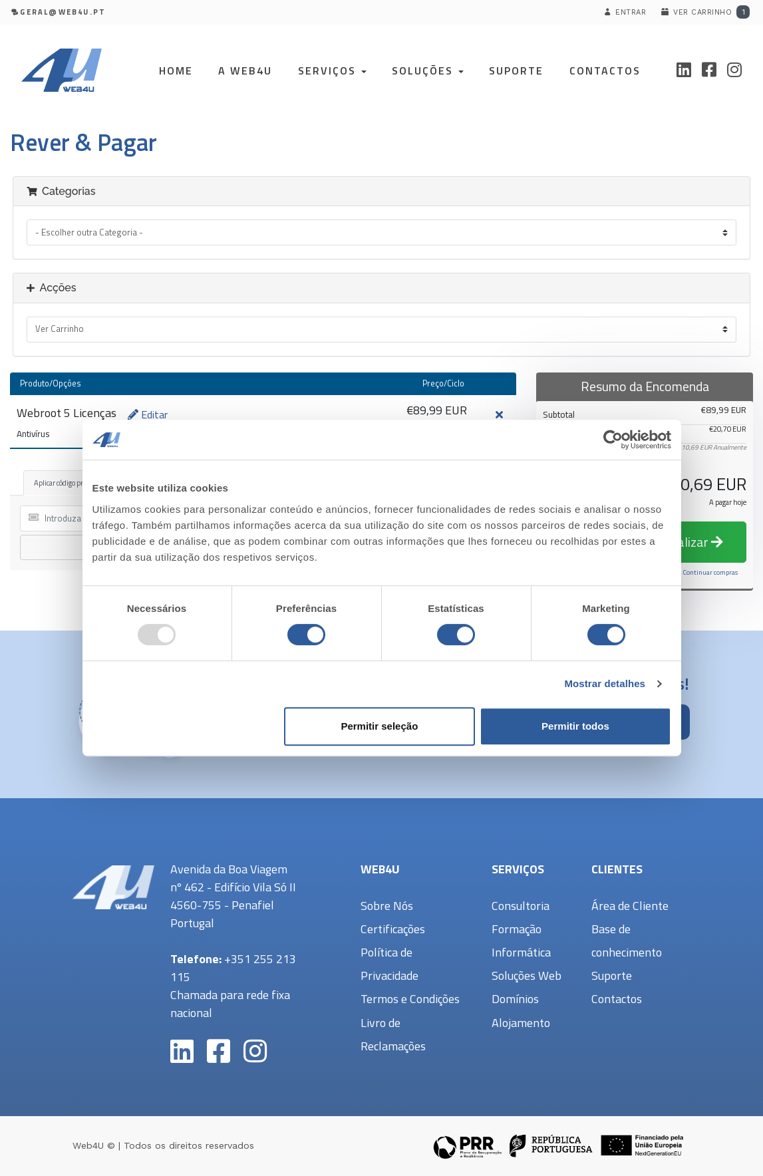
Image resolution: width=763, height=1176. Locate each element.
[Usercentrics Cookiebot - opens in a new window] (613, 440)
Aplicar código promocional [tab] (74, 482)
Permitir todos (575, 726)
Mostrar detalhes (604, 683)
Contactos (605, 70)
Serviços (332, 70)
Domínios (515, 999)
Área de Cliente (630, 906)
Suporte (516, 70)
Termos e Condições (410, 999)
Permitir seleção (379, 726)
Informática (521, 952)
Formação (516, 929)
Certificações (393, 929)
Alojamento (521, 1023)
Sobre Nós (387, 906)
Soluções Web (526, 975)
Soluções (428, 70)
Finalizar (692, 541)
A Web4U (245, 70)
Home (176, 70)
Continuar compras (710, 572)
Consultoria (520, 906)
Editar (148, 414)
